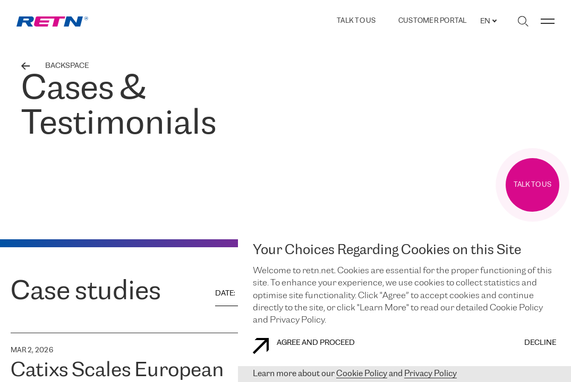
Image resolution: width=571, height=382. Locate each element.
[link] (52, 21)
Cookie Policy (361, 374)
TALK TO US (356, 21)
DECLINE (540, 343)
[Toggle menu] (548, 21)
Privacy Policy (430, 374)
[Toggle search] (523, 21)
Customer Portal (432, 21)
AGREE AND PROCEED (304, 346)
